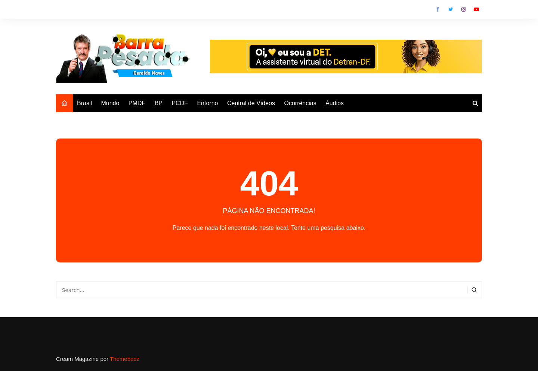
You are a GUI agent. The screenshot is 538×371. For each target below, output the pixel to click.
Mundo (110, 103)
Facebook (437, 9)
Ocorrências (300, 103)
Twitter (450, 9)
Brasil (84, 103)
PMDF (137, 103)
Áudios (334, 103)
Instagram (463, 9)
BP (159, 103)
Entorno (207, 103)
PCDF (179, 103)
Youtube (476, 9)
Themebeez (124, 359)
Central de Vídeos (251, 103)
